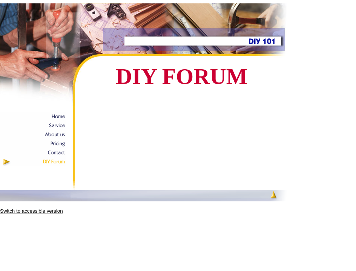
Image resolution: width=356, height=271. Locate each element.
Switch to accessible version (31, 211)
